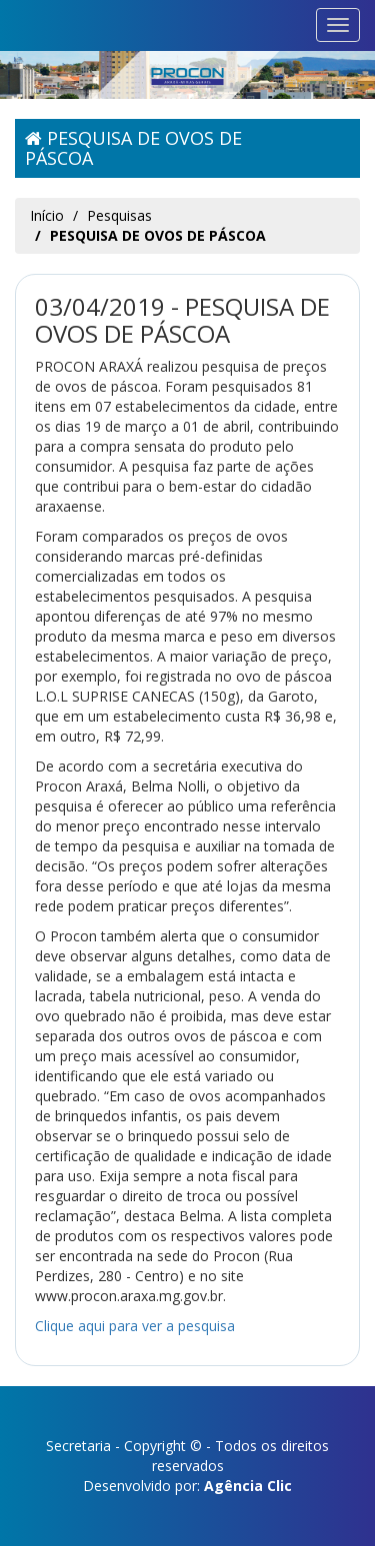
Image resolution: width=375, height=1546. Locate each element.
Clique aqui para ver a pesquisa (135, 1325)
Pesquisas (119, 215)
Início (47, 215)
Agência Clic (248, 1485)
